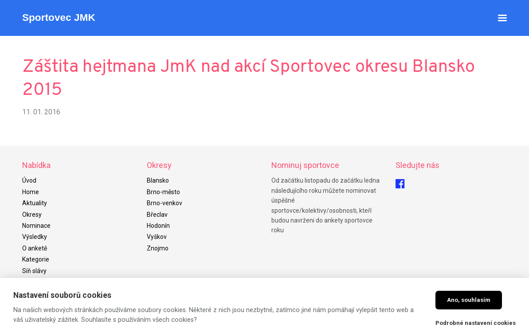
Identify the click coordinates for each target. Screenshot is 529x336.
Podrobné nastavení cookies (475, 323)
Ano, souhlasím (468, 300)
